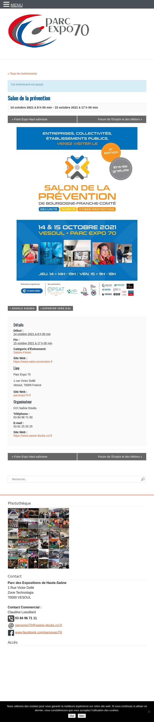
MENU (17, 5)
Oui (72, 715)
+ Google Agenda (22, 308)
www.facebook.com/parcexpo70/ (38, 632)
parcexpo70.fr (22, 395)
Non (81, 715)
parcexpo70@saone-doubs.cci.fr (38, 625)
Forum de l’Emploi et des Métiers (120, 119)
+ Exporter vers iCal (55, 308)
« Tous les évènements (22, 73)
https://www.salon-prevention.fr (33, 361)
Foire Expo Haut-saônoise (29, 119)
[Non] (149, 712)
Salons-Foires (22, 352)
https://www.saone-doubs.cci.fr (32, 435)
